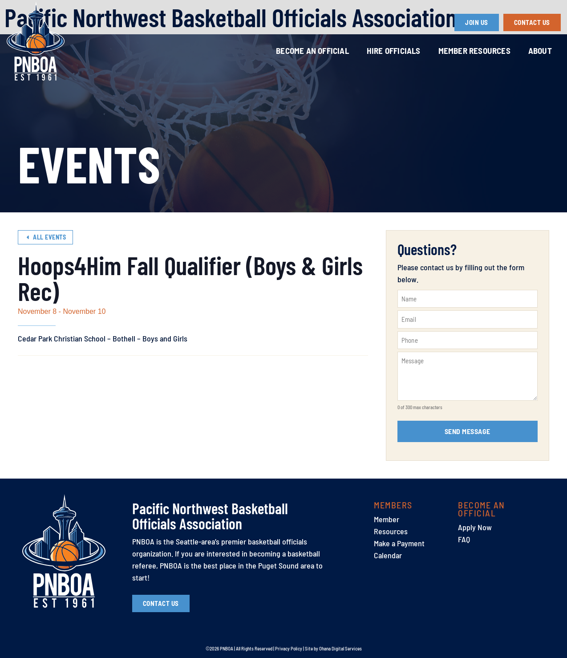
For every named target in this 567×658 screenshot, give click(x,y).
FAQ (464, 539)
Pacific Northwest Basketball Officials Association (210, 515)
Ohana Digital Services (340, 648)
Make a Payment (399, 543)
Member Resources (474, 50)
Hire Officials (394, 50)
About (540, 50)
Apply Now (475, 527)
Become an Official (312, 50)
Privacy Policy (288, 648)
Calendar (388, 555)
